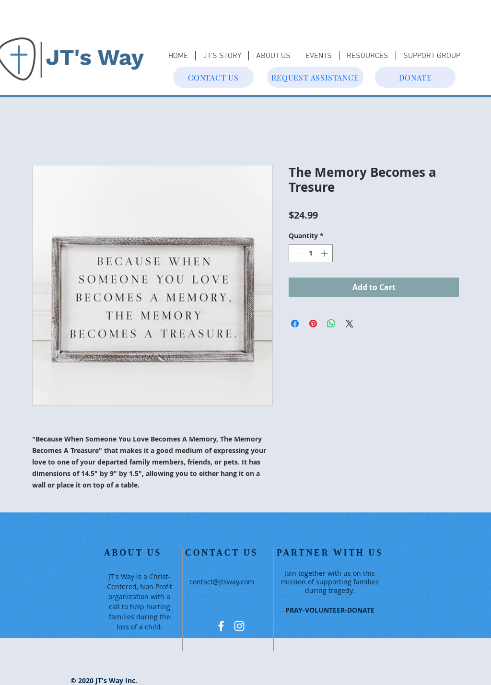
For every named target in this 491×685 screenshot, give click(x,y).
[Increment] (325, 253)
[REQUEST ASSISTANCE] (315, 77)
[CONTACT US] (213, 77)
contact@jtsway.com (221, 581)
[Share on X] (349, 323)
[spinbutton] (310, 253)
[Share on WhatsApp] (331, 323)
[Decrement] (296, 253)
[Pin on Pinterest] (313, 323)
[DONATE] (415, 77)
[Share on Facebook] (295, 323)
